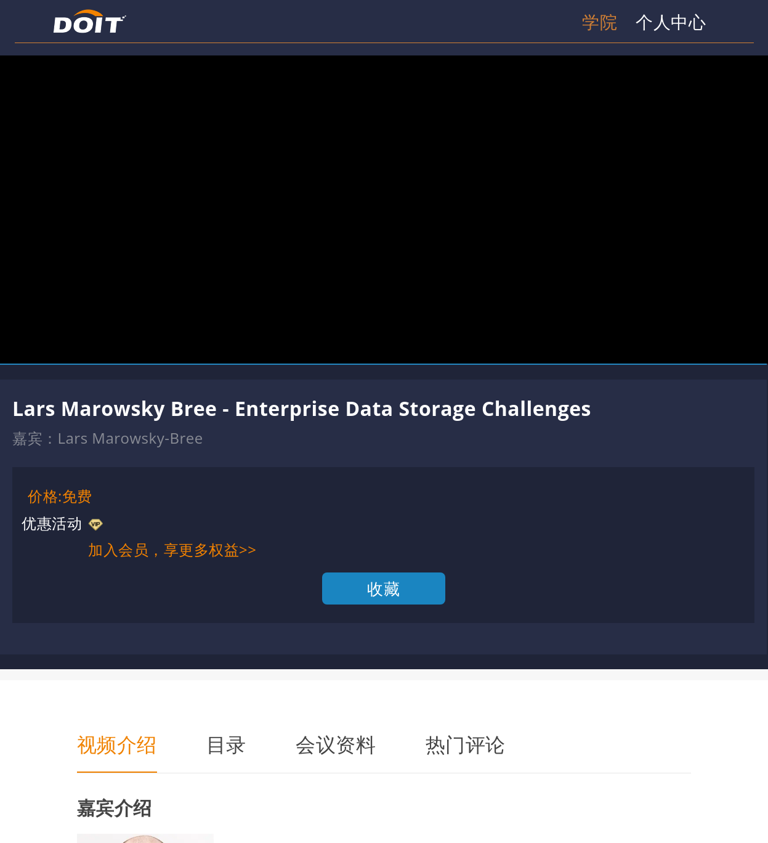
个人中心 (671, 21)
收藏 (383, 588)
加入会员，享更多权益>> (172, 549)
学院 (599, 21)
